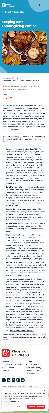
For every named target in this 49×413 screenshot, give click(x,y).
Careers (29, 361)
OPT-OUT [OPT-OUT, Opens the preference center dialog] (16, 407)
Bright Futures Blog (14, 12)
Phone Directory (8, 368)
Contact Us (6, 361)
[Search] (40, 5)
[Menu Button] (45, 5)
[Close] (44, 390)
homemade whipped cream (21, 330)
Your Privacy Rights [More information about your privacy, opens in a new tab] (12, 401)
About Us (5, 371)
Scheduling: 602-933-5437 (12, 364)
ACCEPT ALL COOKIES (36, 407)
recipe (41, 273)
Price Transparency (33, 368)
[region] (25, 399)
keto (40, 137)
